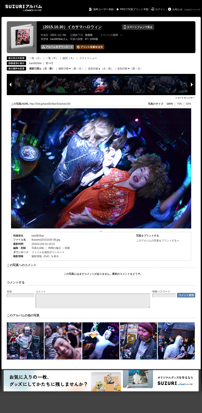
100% (170, 103)
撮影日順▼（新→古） (71, 68)
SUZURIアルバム (23, 8)
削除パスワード (161, 291)
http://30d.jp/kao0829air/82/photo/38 (50, 103)
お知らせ (177, 9)
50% (188, 103)
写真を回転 (38, 248)
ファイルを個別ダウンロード (48, 252)
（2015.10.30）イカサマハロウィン (71, 27)
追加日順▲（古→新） (100, 68)
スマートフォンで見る (138, 27)
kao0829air (35, 63)
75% (180, 103)
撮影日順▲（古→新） (42, 68)
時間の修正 (54, 248)
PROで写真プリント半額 (134, 9)
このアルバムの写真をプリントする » (157, 240)
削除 (67, 248)
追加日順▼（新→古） (130, 68)
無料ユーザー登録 (103, 9)
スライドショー (88, 58)
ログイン (160, 9)
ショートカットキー (184, 98)
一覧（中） (52, 58)
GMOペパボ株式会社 (192, 10)
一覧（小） (35, 58)
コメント (41, 291)
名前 (9, 291)
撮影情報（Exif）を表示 (45, 256)
